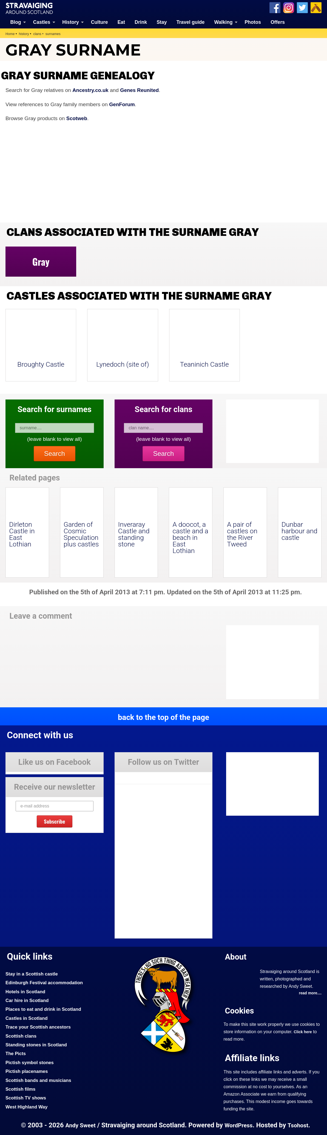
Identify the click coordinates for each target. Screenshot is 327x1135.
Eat (121, 22)
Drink (141, 22)
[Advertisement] (270, 662)
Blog (15, 22)
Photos (252, 22)
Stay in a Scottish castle (32, 973)
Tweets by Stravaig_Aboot (139, 776)
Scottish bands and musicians (39, 1080)
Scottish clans (21, 1035)
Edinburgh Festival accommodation (45, 982)
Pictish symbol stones (30, 1062)
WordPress (238, 1125)
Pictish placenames (27, 1071)
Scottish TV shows (26, 1098)
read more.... (310, 993)
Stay (162, 22)
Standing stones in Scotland (37, 1044)
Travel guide (191, 22)
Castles (41, 22)
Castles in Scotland (27, 1018)
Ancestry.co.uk (91, 90)
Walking (223, 22)
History (70, 22)
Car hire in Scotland (27, 1000)
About (236, 957)
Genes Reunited (141, 90)
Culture (99, 22)
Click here (303, 1032)
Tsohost (299, 1125)
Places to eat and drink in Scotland (44, 1009)
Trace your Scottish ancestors (39, 1027)
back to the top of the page (163, 717)
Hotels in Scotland (26, 991)
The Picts (16, 1053)
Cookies (240, 1010)
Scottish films (20, 1088)
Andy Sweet (79, 1125)
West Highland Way (27, 1106)
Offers (278, 22)
